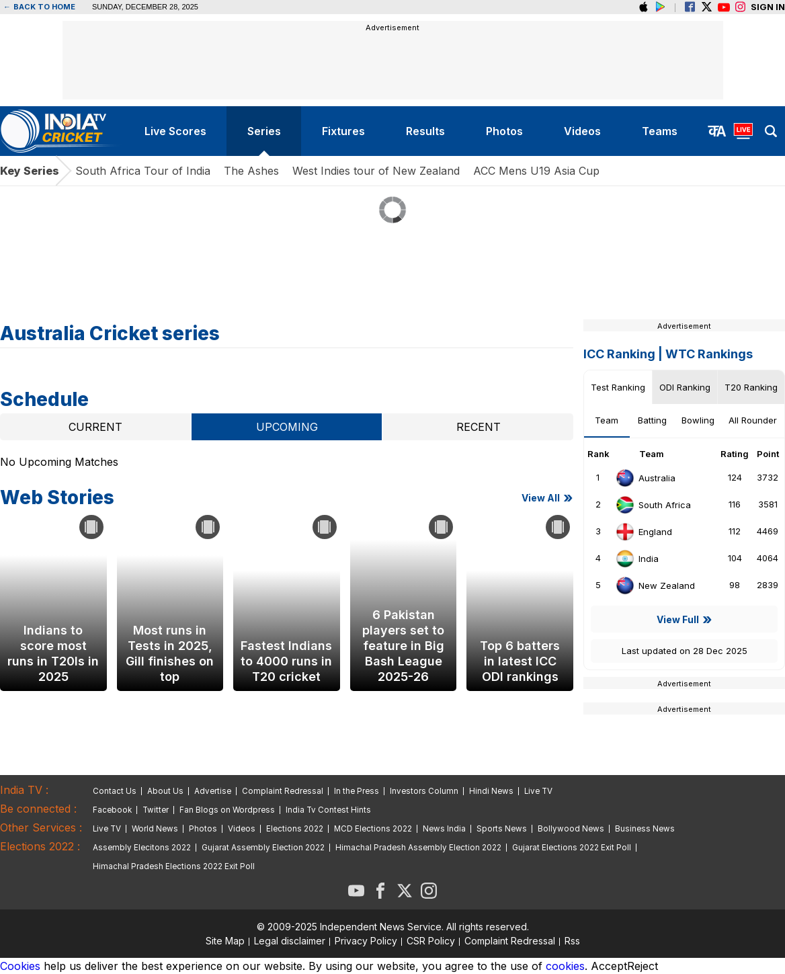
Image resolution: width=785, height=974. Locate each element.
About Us (165, 791)
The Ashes (251, 170)
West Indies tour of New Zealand (376, 170)
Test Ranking (618, 387)
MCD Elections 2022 (373, 829)
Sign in (768, 6)
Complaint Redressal (282, 791)
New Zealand (655, 585)
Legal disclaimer (289, 940)
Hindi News (491, 791)
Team (606, 420)
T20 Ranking (751, 387)
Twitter (155, 810)
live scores (175, 131)
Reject (642, 966)
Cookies (20, 966)
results (425, 131)
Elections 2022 (294, 829)
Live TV (538, 791)
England (643, 532)
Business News (645, 829)
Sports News (502, 829)
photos (504, 131)
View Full (678, 619)
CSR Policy (431, 940)
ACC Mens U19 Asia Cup (536, 170)
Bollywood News (571, 829)
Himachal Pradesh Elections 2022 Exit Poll (174, 866)
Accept (609, 966)
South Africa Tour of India (142, 170)
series (264, 131)
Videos (241, 829)
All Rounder (753, 420)
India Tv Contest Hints (328, 810)
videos (582, 131)
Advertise (212, 791)
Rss (572, 940)
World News (155, 829)
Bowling (697, 420)
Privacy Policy (366, 940)
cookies (565, 966)
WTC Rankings (709, 354)
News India (444, 829)
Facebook (112, 810)
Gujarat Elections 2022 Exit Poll (571, 847)
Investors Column (424, 791)
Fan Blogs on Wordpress (227, 810)
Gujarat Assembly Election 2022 (263, 847)
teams (659, 131)
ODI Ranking (684, 387)
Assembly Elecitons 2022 (142, 847)
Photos (203, 829)
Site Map (225, 940)
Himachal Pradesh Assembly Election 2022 (418, 847)
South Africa (653, 505)
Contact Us (114, 791)
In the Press (356, 791)
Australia (645, 478)
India (637, 559)
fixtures (343, 131)
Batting (652, 420)
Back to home (39, 6)
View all (541, 497)
